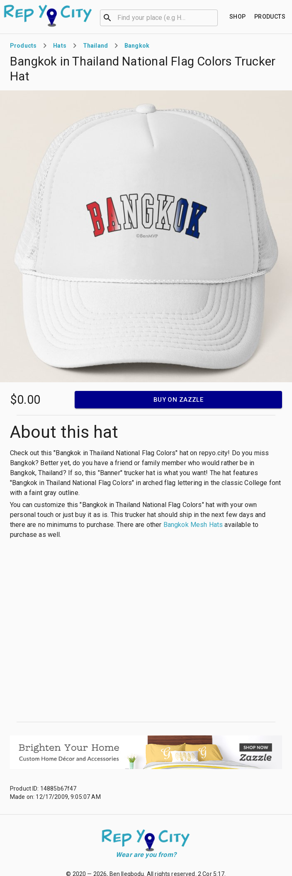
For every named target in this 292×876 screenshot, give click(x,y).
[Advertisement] (78, 631)
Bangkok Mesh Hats (193, 525)
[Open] (214, 18)
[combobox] (159, 17)
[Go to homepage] (48, 15)
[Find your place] (237, 16)
